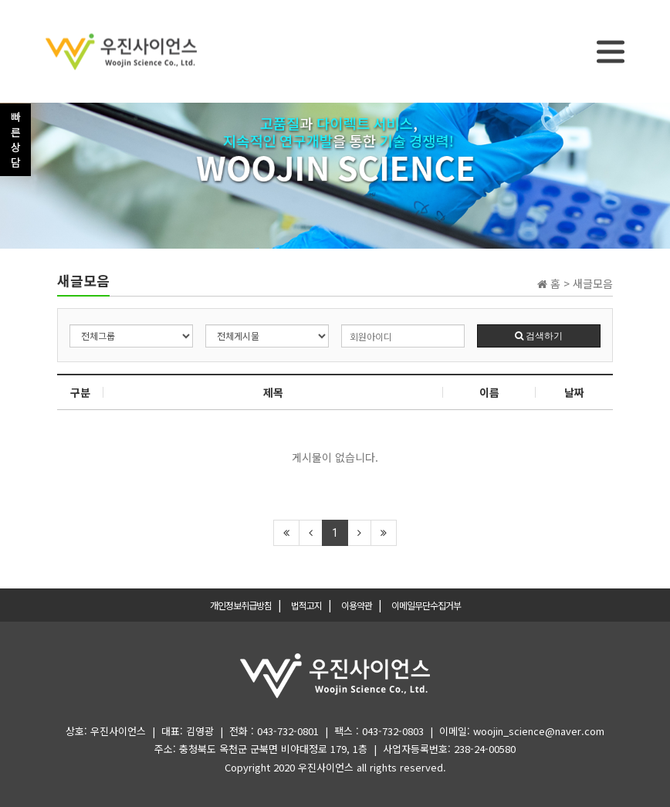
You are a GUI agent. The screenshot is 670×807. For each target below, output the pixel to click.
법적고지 (306, 605)
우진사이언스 (326, 767)
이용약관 (356, 605)
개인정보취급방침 (241, 605)
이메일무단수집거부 (426, 605)
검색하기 (539, 336)
